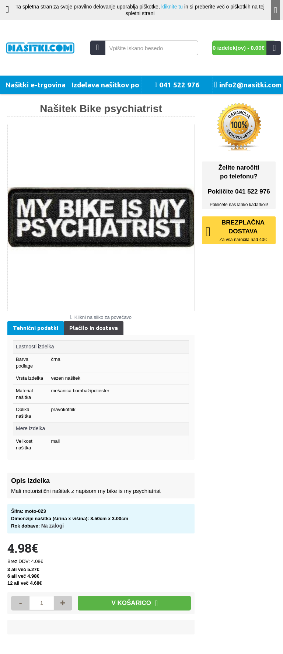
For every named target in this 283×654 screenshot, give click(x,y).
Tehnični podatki (35, 328)
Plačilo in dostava (93, 328)
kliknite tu (172, 7)
